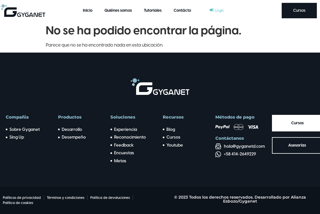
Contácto (182, 10)
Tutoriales (153, 10)
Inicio (87, 10)
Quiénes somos (118, 10)
